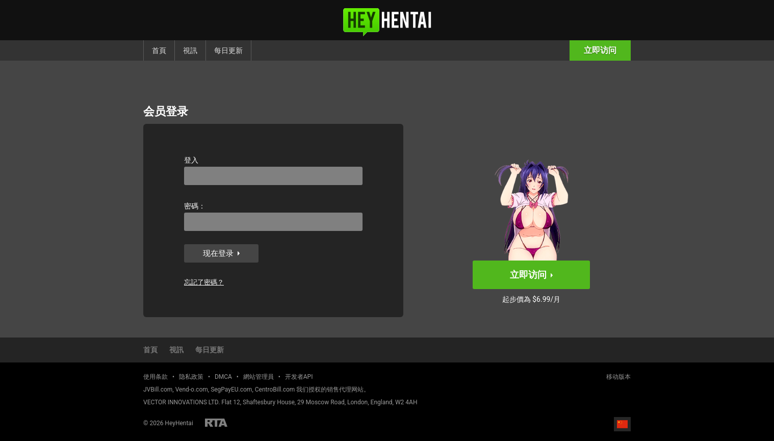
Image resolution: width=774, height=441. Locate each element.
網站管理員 (258, 376)
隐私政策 (191, 376)
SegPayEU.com (231, 389)
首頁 (159, 50)
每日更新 (228, 50)
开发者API (299, 376)
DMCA (223, 376)
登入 (191, 160)
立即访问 (600, 50)
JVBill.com (157, 389)
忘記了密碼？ (204, 282)
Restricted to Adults (216, 423)
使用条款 (155, 376)
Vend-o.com (191, 389)
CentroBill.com (275, 389)
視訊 (190, 50)
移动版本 (618, 376)
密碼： (194, 206)
